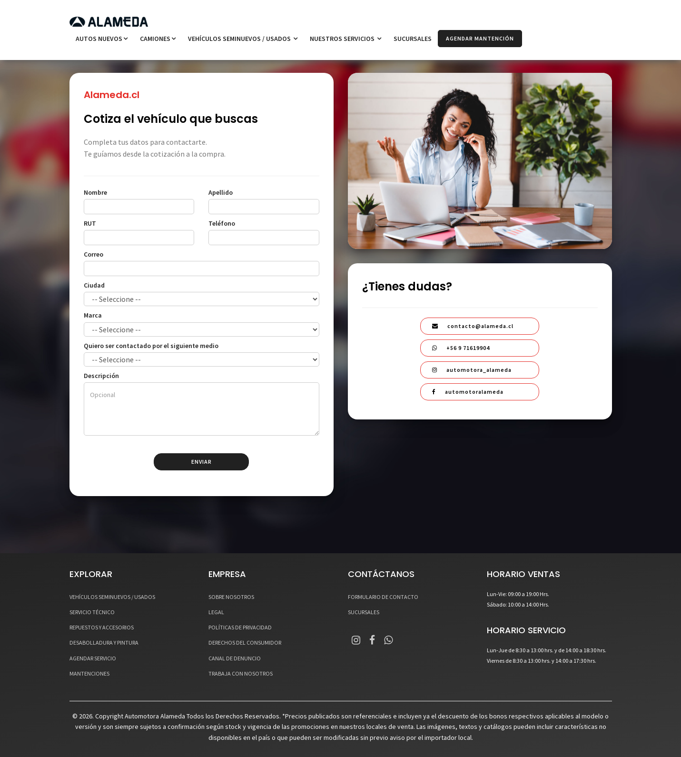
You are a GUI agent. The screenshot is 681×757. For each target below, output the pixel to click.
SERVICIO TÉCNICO (92, 612)
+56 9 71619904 (461, 347)
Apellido (220, 192)
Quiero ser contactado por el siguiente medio (151, 345)
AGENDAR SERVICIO (92, 658)
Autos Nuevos (102, 38)
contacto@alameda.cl (472, 325)
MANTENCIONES (89, 673)
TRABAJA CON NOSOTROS (240, 673)
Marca (93, 315)
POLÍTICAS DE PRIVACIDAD (240, 627)
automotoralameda (467, 391)
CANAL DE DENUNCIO (234, 658)
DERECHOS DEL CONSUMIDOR (244, 642)
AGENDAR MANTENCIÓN (480, 38)
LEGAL (216, 612)
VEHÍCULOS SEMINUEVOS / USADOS (242, 38)
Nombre (95, 192)
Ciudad (94, 285)
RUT (90, 223)
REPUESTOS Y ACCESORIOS (101, 627)
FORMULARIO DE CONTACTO (383, 596)
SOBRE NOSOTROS (231, 596)
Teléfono (221, 223)
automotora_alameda (472, 369)
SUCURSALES (413, 38)
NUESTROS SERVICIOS (345, 38)
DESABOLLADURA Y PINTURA (103, 642)
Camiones (158, 38)
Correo (93, 254)
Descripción (101, 375)
